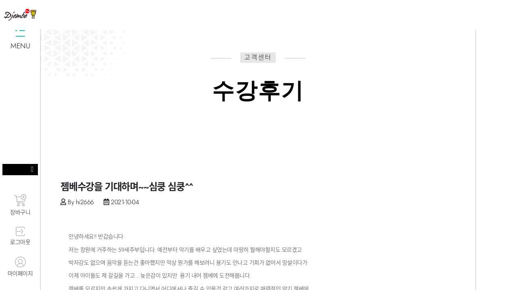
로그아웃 (20, 236)
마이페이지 (20, 267)
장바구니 (20, 205)
